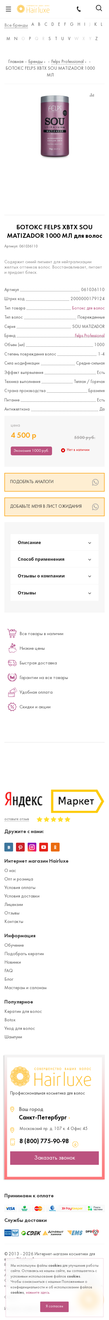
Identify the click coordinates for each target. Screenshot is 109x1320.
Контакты (13, 921)
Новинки (12, 962)
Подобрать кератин (24, 954)
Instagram (32, 847)
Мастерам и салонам (25, 988)
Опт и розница (18, 879)
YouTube (43, 847)
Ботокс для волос (88, 308)
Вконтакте (8, 847)
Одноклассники (55, 847)
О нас (10, 870)
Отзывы (11, 913)
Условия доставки (22, 896)
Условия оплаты (19, 887)
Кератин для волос (23, 1011)
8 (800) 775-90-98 (44, 1141)
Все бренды (16, 25)
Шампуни (13, 1037)
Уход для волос (19, 1028)
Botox (9, 1020)
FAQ (8, 971)
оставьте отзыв (16, 819)
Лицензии (13, 904)
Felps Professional (90, 336)
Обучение (14, 945)
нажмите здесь (37, 1293)
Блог (8, 979)
